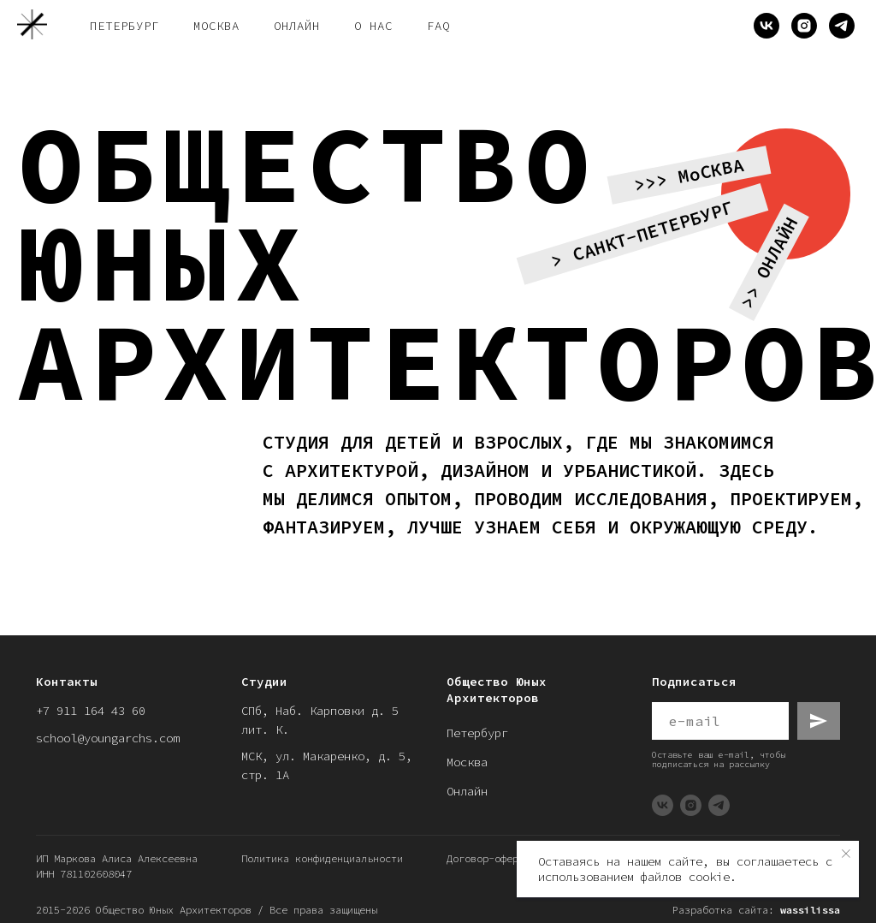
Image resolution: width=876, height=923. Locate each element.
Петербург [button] (124, 25)
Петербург (477, 733)
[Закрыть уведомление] (846, 853)
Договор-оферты (488, 858)
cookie (709, 876)
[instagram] (804, 26)
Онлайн (467, 791)
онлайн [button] (297, 25)
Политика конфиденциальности (322, 858)
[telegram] (842, 26)
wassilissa (810, 909)
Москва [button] (216, 25)
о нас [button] (373, 25)
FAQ (438, 25)
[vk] (766, 26)
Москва (467, 762)
